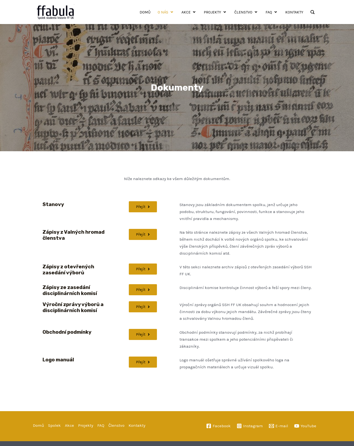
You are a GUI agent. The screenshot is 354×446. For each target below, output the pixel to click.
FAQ (100, 425)
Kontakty (137, 425)
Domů (38, 425)
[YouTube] (305, 425)
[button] (143, 334)
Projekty (85, 425)
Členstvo (116, 425)
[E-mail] (278, 425)
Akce (69, 425)
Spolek (54, 425)
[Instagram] (250, 425)
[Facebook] (218, 425)
